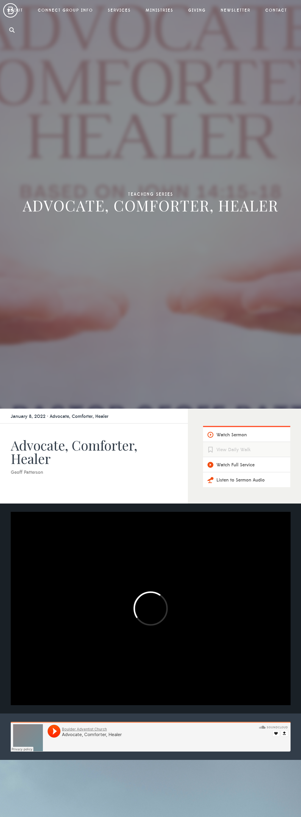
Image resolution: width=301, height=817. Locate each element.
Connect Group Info (65, 10)
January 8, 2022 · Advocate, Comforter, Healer (59, 416)
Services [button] (119, 10)
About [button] (15, 10)
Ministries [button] (159, 10)
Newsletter (235, 10)
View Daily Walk (233, 450)
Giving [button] (197, 10)
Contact (276, 10)
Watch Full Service (235, 465)
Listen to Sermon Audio (240, 480)
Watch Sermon (231, 435)
